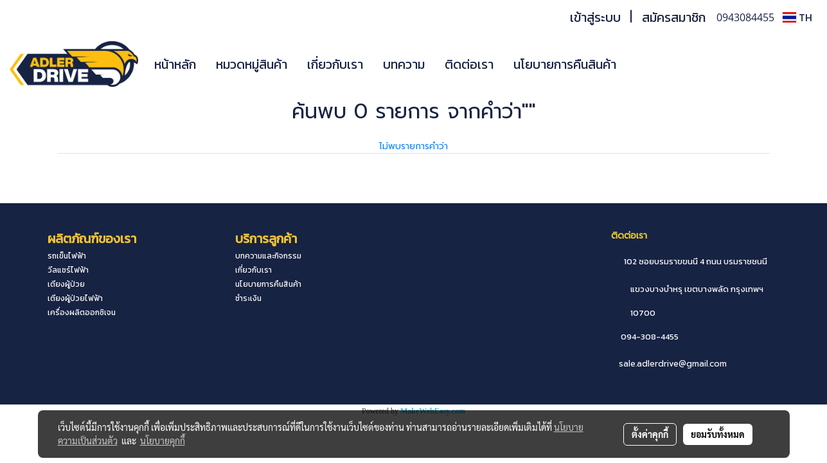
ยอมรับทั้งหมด (718, 434)
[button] (645, 64)
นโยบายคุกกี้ (162, 440)
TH (797, 17)
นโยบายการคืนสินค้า (564, 64)
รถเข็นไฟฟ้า (67, 256)
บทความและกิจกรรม (268, 256)
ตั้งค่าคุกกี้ (650, 434)
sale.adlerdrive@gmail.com (673, 364)
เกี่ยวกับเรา (335, 64)
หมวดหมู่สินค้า (251, 64)
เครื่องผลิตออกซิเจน (82, 312)
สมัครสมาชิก (674, 17)
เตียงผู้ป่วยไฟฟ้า (75, 298)
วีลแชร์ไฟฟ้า (68, 270)
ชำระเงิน (248, 298)
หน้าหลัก (175, 64)
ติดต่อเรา (469, 64)
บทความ (404, 64)
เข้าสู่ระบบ (595, 17)
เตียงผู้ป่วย (66, 284)
